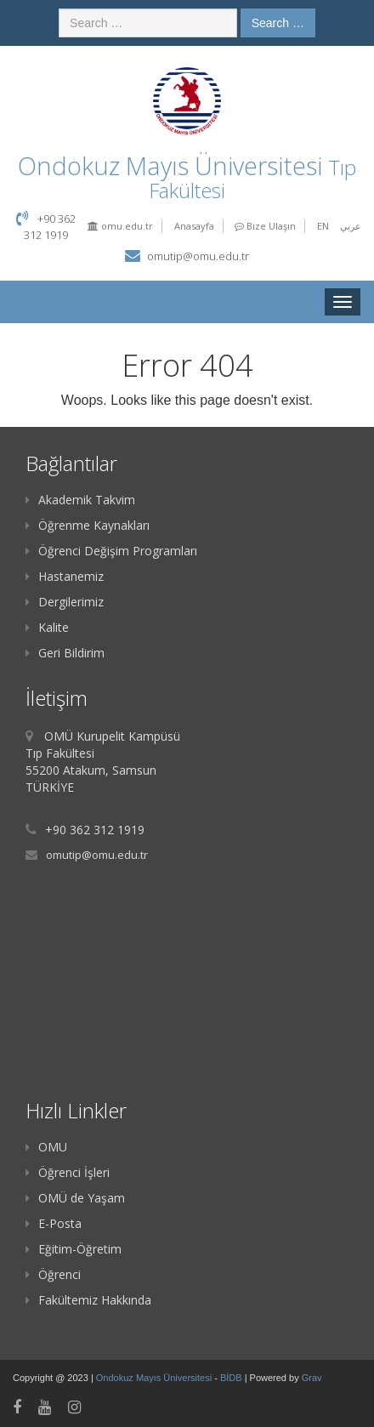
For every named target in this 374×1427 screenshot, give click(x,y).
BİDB (232, 1378)
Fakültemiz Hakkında (88, 1300)
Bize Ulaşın (265, 225)
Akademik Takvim (80, 500)
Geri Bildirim (65, 653)
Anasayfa (194, 225)
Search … (278, 23)
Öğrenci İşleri (68, 1172)
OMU (46, 1147)
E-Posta (54, 1223)
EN (323, 225)
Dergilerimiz (65, 602)
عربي (350, 225)
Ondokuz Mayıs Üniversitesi (155, 1378)
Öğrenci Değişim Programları (111, 551)
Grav (312, 1378)
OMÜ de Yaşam (75, 1198)
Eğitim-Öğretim (74, 1249)
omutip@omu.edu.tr (198, 256)
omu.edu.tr (120, 225)
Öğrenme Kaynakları (88, 525)
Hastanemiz (65, 576)
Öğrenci (53, 1274)
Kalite (47, 627)
